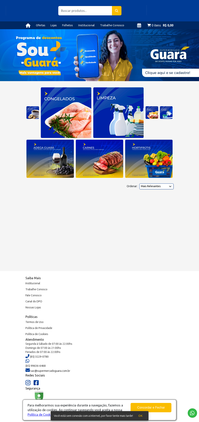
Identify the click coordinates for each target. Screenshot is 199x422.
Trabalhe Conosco (112, 25)
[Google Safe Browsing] (39, 399)
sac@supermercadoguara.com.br (50, 370)
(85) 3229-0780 (39, 356)
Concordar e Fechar (151, 407)
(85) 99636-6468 (35, 365)
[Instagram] (28, 383)
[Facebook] (36, 383)
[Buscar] (116, 10)
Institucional (86, 25)
